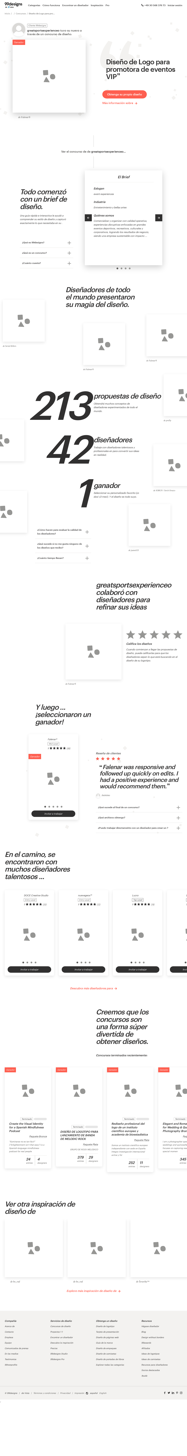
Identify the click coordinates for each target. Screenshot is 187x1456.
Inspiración (97, 5)
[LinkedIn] (173, 1393)
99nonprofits (11, 1365)
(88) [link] (68, 748)
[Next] (158, 217)
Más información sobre (119, 103)
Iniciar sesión (175, 5)
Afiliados (145, 1348)
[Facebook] (165, 1393)
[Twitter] (169, 1393)
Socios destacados (150, 1370)
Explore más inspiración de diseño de (94, 1291)
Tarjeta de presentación (107, 1332)
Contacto (9, 1332)
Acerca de (9, 1326)
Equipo (8, 1342)
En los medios (11, 1353)
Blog (143, 1332)
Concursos (21, 13)
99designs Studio (58, 1353)
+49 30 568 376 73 (153, 5)
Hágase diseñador (150, 1326)
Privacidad (65, 1393)
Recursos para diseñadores (154, 1365)
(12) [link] (98, 904)
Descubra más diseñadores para (93, 988)
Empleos (9, 1337)
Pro (107, 5)
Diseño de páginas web (107, 1337)
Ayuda (144, 1375)
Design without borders (152, 1337)
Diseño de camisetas (106, 1353)
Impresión (79, 1393)
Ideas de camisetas (150, 1359)
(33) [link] (44, 904)
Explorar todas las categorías (110, 1365)
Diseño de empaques (106, 1348)
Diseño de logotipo (105, 1326)
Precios (53, 1348)
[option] (117, 268)
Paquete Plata (90, 1144)
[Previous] (88, 217)
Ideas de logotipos (150, 1353)
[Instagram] (181, 1393)
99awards (146, 1342)
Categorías (34, 5)
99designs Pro (57, 1359)
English (102, 1393)
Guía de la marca (104, 1342)
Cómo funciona (51, 5)
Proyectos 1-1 (56, 1332)
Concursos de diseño (60, 1326)
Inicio (7, 13)
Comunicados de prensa (16, 1348)
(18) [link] (152, 904)
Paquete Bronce (38, 1136)
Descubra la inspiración (61, 1342)
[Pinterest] (177, 1393)
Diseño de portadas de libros (110, 1359)
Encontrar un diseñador (75, 5)
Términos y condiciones (44, 1393)
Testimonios (10, 1359)
